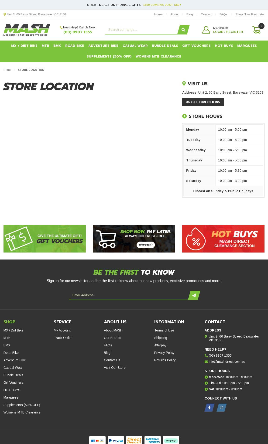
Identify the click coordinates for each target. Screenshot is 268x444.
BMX (57, 45)
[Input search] (142, 29)
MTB (45, 45)
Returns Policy (165, 360)
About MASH (113, 330)
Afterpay (160, 345)
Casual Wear (135, 45)
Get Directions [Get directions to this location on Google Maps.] (203, 102)
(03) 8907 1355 (77, 32)
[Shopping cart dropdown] (256, 29)
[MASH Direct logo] (26, 29)
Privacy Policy (164, 353)
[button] (223, 29)
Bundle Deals (165, 45)
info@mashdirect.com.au (227, 361)
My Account (62, 330)
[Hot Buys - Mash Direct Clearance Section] (223, 239)
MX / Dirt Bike (24, 45)
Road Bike (74, 45)
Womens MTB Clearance (158, 56)
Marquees (247, 45)
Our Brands (112, 338)
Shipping (160, 338)
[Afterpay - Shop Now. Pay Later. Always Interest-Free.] (134, 239)
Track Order (63, 338)
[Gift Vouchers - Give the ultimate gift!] (44, 239)
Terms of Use (164, 330)
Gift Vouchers (196, 45)
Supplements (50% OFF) (109, 56)
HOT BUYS (224, 45)
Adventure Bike (103, 45)
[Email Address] (129, 295)
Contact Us (112, 360)
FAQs (108, 345)
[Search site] (183, 29)
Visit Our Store (115, 367)
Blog (107, 353)
